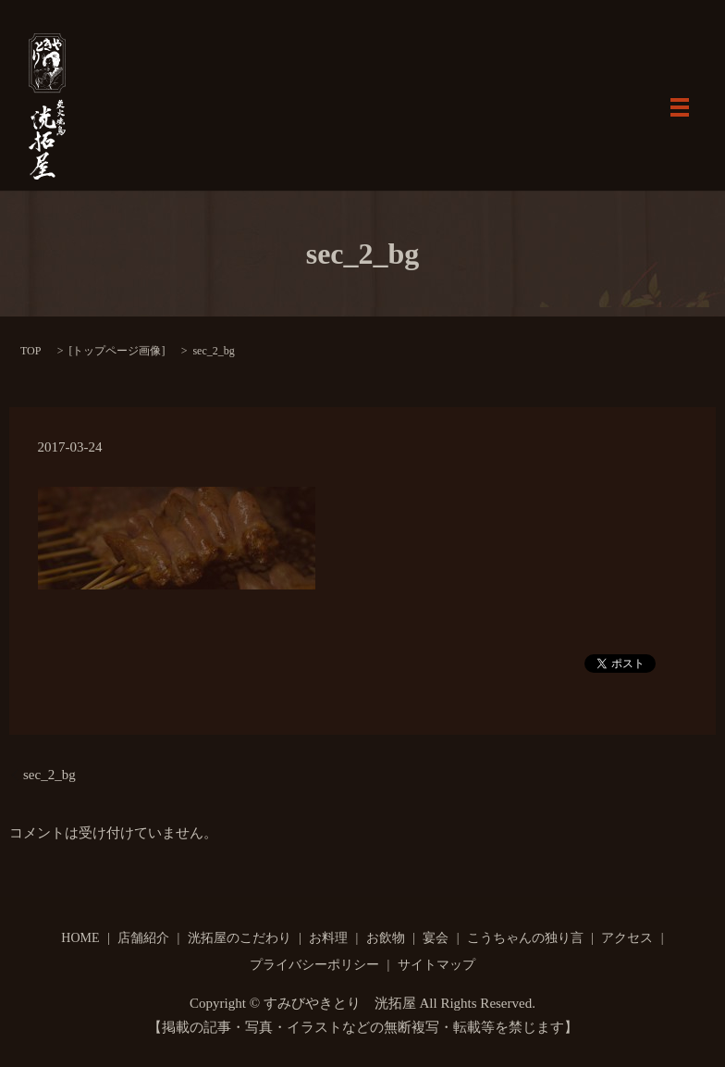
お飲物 (385, 938)
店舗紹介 (143, 938)
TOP (30, 350)
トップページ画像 (116, 350)
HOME (80, 938)
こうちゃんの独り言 (525, 938)
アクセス (627, 938)
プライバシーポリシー (314, 965)
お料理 (328, 938)
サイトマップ (436, 965)
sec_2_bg (49, 774)
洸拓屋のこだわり (239, 938)
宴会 (436, 938)
